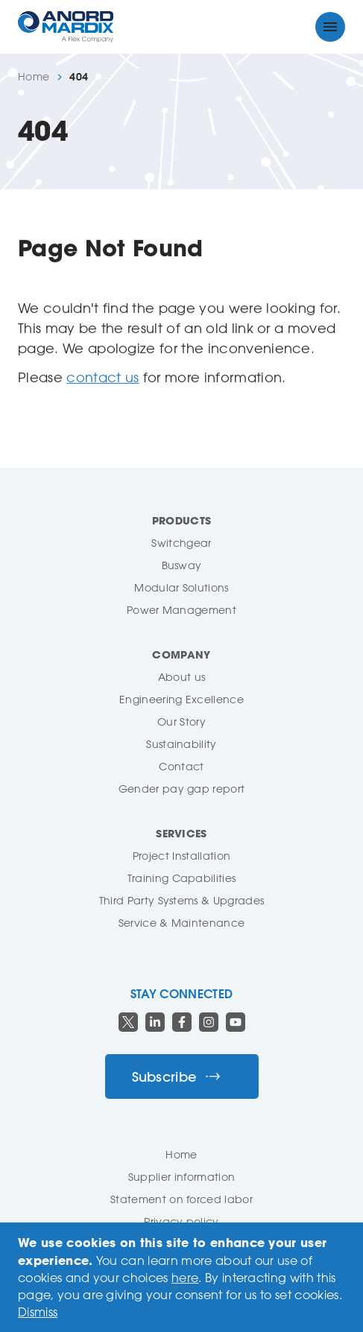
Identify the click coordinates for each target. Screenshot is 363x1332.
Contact (181, 766)
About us (182, 676)
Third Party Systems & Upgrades (182, 900)
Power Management (181, 609)
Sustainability (181, 744)
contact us (102, 377)
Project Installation (181, 855)
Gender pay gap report (182, 788)
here (184, 1277)
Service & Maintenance (182, 922)
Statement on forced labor (181, 1199)
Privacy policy (181, 1221)
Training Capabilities (181, 878)
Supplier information (181, 1176)
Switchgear (181, 542)
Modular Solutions (181, 587)
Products (182, 520)
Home (33, 77)
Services (181, 833)
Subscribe (176, 1076)
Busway (182, 565)
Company (181, 654)
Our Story (181, 721)
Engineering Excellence (181, 699)
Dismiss (37, 1311)
